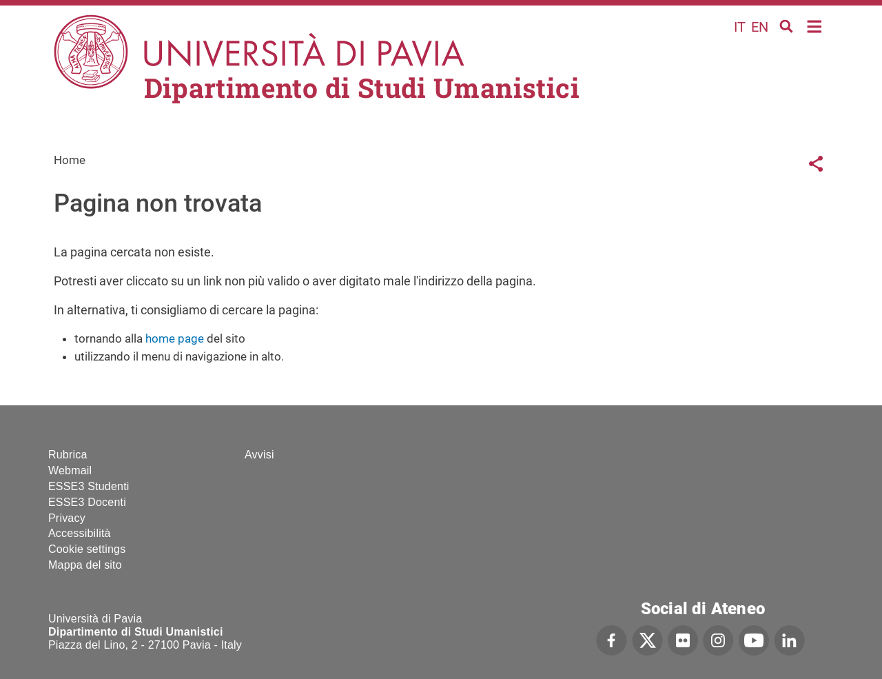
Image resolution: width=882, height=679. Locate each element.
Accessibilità (79, 533)
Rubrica (68, 454)
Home (814, 25)
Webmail (70, 470)
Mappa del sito (85, 565)
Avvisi (259, 454)
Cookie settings (86, 549)
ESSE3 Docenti (87, 502)
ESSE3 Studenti (89, 486)
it (740, 27)
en (759, 27)
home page (174, 338)
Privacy (66, 518)
